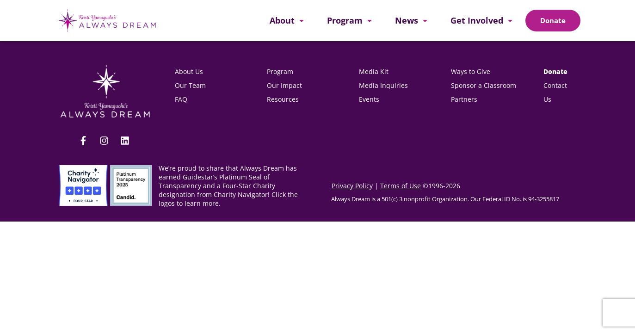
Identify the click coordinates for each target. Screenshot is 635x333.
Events (369, 99)
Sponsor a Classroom (483, 85)
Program (345, 20)
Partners (464, 99)
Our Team (190, 85)
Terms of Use (400, 185)
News (406, 20)
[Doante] (552, 20)
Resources (283, 99)
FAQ (181, 99)
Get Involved (476, 20)
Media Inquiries (383, 85)
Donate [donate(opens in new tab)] (555, 71)
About (282, 20)
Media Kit (374, 71)
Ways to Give (470, 71)
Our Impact (284, 85)
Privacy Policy (352, 185)
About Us (189, 71)
